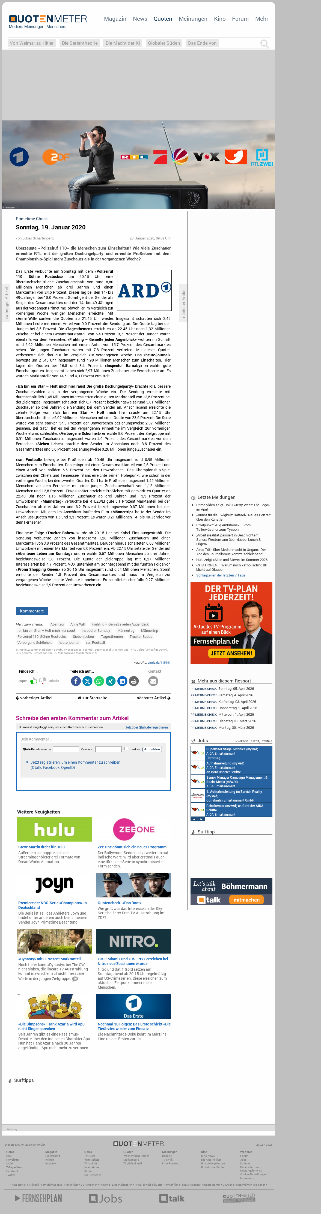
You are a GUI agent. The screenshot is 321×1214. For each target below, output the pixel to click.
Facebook (12, 1171)
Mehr (261, 18)
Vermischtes (91, 1159)
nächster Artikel (154, 697)
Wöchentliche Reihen (136, 1156)
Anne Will (77, 624)
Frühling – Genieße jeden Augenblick (120, 624)
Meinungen (193, 18)
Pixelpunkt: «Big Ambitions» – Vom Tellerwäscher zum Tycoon (223, 527)
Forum (240, 18)
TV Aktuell (33, 1184)
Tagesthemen (112, 636)
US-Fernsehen (93, 1175)
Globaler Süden (164, 43)
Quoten (163, 18)
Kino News (18, 1184)
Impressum (247, 1178)
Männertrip (149, 630)
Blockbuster (154, 1184)
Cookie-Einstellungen (253, 1174)
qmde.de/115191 (159, 662)
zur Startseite (92, 697)
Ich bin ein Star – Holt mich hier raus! (46, 630)
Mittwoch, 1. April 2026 (222, 714)
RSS (8, 1156)
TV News (104, 1184)
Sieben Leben (83, 636)
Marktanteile (131, 1159)
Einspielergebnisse (213, 1163)
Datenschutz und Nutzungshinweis (251, 1169)
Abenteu (57, 624)
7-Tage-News (14, 1167)
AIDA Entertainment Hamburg (224, 753)
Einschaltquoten (122, 1184)
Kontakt (245, 1163)
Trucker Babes (141, 636)
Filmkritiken (71, 1184)
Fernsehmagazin (51, 1184)
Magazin (115, 18)
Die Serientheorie (80, 43)
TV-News (89, 1156)
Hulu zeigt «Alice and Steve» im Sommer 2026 (232, 559)
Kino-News (208, 1156)
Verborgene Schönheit (34, 642)
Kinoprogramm (211, 1184)
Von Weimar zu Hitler (32, 43)
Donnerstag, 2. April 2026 (224, 708)
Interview (51, 1163)
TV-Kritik (167, 1159)
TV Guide (139, 1184)
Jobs (243, 1159)
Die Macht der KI (123, 43)
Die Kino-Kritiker (211, 1159)
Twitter (10, 1175)
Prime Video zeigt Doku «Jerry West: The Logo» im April (233, 507)
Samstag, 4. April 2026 (222, 695)
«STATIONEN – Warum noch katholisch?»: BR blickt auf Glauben (232, 567)
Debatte (167, 1156)
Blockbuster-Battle (212, 1167)
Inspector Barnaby (96, 630)
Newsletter (12, 1159)
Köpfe (87, 1171)
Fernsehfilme (172, 1184)
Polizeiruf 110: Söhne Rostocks (41, 636)
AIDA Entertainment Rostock (229, 781)
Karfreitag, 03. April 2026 (223, 701)
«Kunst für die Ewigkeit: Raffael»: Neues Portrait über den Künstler (233, 517)
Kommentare (32, 611)
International (92, 1167)
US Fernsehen (89, 1184)
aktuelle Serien (191, 1184)
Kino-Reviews (170, 1163)
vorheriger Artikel (34, 697)
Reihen (49, 1159)
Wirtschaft (90, 1163)
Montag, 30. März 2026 (222, 727)
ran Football (95, 642)
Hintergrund (52, 1156)
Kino (220, 18)
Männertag (125, 630)
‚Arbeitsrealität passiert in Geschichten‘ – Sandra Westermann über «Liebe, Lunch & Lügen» (228, 539)
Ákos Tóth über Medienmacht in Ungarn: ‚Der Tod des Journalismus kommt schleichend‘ (231, 551)
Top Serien (259, 1184)
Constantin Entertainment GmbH (226, 795)
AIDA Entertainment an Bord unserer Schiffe (217, 767)
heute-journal (69, 642)
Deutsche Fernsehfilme (236, 1184)
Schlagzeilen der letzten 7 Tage (220, 575)
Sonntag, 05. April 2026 (222, 688)
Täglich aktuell (132, 1163)
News (140, 18)
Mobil (10, 1163)
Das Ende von (202, 43)
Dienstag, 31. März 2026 (223, 721)
